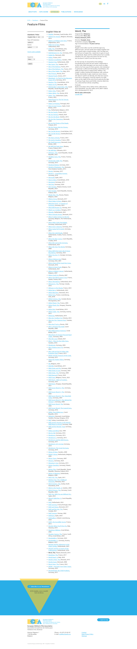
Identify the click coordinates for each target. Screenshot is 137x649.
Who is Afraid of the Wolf (56, 326)
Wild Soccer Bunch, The (55, 404)
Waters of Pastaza (54, 103)
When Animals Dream (55, 214)
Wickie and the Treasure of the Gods (59, 355)
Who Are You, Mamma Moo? (57, 320)
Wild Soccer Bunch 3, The (56, 392)
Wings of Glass (52, 452)
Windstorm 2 (52, 437)
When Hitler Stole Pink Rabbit (57, 222)
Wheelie (51, 212)
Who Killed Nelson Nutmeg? (57, 330)
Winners (51, 460)
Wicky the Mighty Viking (56, 359)
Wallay (50, 57)
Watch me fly (52, 84)
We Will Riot (52, 150)
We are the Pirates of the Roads (58, 123)
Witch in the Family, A (55, 488)
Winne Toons (52, 458)
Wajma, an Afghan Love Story (57, 40)
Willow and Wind (53, 431)
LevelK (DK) (78, 94)
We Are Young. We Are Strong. (58, 127)
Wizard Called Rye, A (54, 498)
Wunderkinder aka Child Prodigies (58, 570)
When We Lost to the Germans (58, 243)
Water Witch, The (53, 93)
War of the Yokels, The (55, 71)
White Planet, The (54, 303)
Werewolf (51, 177)
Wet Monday (52, 187)
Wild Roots (51, 384)
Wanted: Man (52, 62)
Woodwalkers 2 (53, 540)
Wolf (49, 502)
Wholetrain (51, 345)
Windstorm (51, 435)
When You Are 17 (53, 255)
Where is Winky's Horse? (56, 271)
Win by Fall (51, 433)
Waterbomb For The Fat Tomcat (58, 99)
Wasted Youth (52, 76)
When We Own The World (56, 247)
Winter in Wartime (54, 473)
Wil (49, 363)
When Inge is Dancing (55, 226)
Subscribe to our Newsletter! (40, 586)
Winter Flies (52, 469)
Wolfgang (51, 515)
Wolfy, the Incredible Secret (57, 522)
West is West (52, 180)
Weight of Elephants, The (56, 167)
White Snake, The (53, 311)
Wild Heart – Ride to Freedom (57, 380)
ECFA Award (43, 12)
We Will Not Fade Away (55, 146)
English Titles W (53, 31)
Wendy (50, 171)
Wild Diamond (52, 375)
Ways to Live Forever (54, 106)
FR (104, 4)
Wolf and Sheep (53, 507)
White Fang (51, 295)
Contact (84, 632)
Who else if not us (54, 324)
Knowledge (78, 12)
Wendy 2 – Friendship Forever (57, 173)
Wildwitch (51, 416)
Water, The (51, 95)
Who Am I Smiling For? (55, 318)
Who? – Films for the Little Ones (58, 341)
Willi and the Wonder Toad (56, 426)
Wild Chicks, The (53, 373)
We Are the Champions (55, 119)
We (49, 110)
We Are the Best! (53, 117)
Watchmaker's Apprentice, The (58, 87)
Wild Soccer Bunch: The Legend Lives (59, 408)
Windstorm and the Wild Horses (58, 440)
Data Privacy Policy (87, 634)
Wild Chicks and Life (54, 368)
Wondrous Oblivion (54, 530)
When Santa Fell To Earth (56, 229)
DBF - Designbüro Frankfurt (49, 643)
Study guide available (34, 52)
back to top (104, 620)
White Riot (51, 309)
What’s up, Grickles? (54, 210)
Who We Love (52, 339)
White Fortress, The (54, 299)
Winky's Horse (52, 454)
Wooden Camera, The (55, 534)
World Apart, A (53, 557)
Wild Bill (50, 366)
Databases (55, 12)
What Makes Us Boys (54, 201)
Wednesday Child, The (55, 161)
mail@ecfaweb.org (65, 634)
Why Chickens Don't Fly (55, 347)
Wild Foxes (51, 377)
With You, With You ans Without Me (59, 494)
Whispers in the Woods (55, 288)
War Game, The (53, 64)
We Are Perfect (53, 114)
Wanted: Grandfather (55, 60)
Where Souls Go (53, 275)
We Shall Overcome (54, 142)
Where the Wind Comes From (57, 277)
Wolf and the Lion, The (55, 509)
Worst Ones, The (53, 564)
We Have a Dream (54, 137)
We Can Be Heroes (54, 131)
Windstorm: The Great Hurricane (58, 448)
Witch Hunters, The (54, 484)
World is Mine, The (54, 559)
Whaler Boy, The (53, 195)
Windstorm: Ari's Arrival (55, 444)
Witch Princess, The (54, 490)
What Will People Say (55, 207)
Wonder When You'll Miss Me (57, 526)
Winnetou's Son (53, 463)
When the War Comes (55, 239)
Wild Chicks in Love (54, 370)
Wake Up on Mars (53, 44)
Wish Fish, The (52, 477)
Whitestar (51, 315)
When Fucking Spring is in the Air (58, 217)
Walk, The (51, 49)
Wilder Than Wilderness (55, 412)
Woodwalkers (52, 538)
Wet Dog (51, 184)
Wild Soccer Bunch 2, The (56, 388)
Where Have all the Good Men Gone (59, 263)
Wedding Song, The (54, 157)
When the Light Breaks (55, 233)
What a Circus (52, 199)
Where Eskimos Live (54, 259)
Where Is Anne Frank (54, 267)
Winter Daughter (53, 465)
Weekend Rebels (53, 165)
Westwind (51, 182)
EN (100, 4)
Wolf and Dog (52, 504)
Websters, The (52, 152)
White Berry (52, 290)
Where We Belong (54, 281)
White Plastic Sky (53, 305)
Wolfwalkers (52, 518)
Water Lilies (52, 91)
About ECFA (32, 12)
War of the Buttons (54, 66)
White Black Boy (53, 292)
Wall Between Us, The (55, 53)
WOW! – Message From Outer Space (59, 566)
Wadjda (50, 34)
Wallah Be (51, 55)
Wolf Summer (52, 513)
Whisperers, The (53, 284)
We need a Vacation (54, 140)
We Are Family (52, 112)
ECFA (28, 20)
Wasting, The (52, 82)
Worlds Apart (52, 562)
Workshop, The (53, 555)
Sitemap (84, 636)
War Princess (52, 73)
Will (49, 420)
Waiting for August (54, 36)
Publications (66, 12)
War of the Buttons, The (55, 69)
